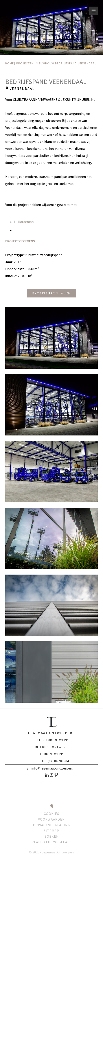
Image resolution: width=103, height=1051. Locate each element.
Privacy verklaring (51, 825)
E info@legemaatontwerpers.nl (51, 768)
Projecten (24, 63)
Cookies (51, 813)
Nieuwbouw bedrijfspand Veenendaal (66, 63)
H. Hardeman (24, 221)
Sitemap (51, 830)
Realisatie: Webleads (51, 842)
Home (9, 63)
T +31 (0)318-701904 (51, 761)
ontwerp (51, 293)
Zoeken (51, 836)
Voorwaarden (51, 819)
